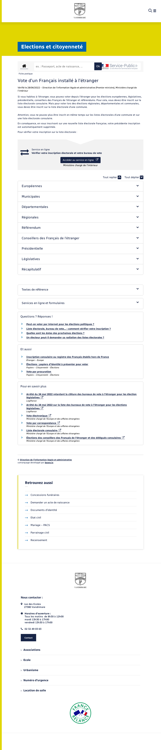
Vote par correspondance (43, 423)
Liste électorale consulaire (43, 430)
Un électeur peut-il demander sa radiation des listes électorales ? (65, 337)
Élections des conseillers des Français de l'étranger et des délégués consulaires (75, 437)
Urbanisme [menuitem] (29, 670)
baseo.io (49, 462)
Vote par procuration (38, 371)
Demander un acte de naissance (47, 502)
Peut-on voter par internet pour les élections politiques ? (60, 324)
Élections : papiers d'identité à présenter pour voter (57, 364)
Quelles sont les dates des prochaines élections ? (55, 333)
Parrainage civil (37, 532)
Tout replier (112, 177)
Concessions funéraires (42, 495)
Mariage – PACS (37, 525)
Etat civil (33, 517)
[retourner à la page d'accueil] (80, 11)
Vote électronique (38, 415)
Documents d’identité (41, 510)
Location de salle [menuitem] (33, 690)
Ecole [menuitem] (26, 660)
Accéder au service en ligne (80, 160)
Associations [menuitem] (30, 649)
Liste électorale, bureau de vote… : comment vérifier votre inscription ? (68, 328)
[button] (80, 186)
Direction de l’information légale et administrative (46, 460)
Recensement (36, 540)
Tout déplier (134, 177)
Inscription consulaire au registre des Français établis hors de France (67, 356)
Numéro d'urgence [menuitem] (34, 680)
